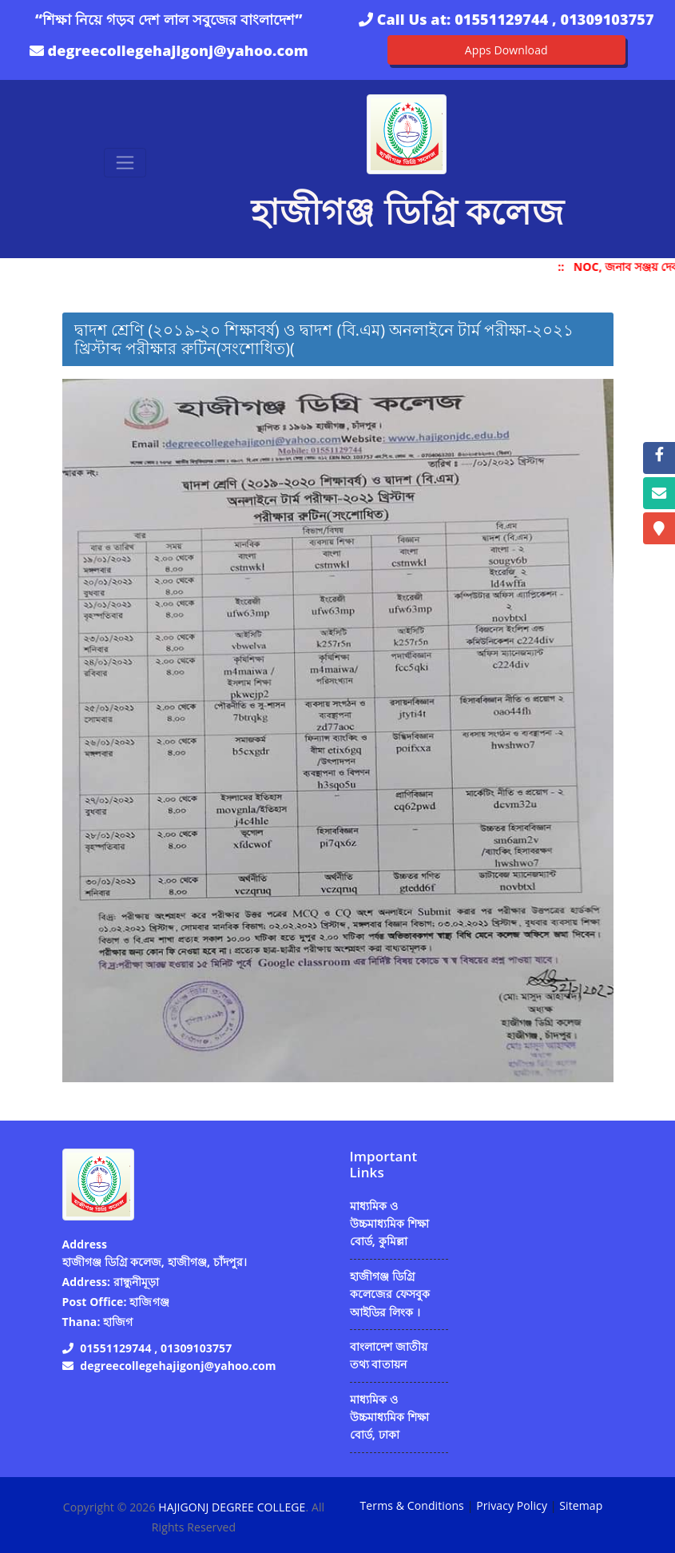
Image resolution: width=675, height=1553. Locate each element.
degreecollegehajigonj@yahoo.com (178, 50)
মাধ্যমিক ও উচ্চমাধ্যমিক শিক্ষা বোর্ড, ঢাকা (390, 1417)
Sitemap (580, 1505)
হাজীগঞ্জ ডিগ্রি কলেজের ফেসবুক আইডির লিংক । (390, 1294)
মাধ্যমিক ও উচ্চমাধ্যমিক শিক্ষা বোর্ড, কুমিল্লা (390, 1223)
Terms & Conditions (412, 1505)
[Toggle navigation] (125, 162)
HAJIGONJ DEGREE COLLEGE (231, 1507)
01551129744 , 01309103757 (554, 19)
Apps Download (506, 50)
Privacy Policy (511, 1505)
